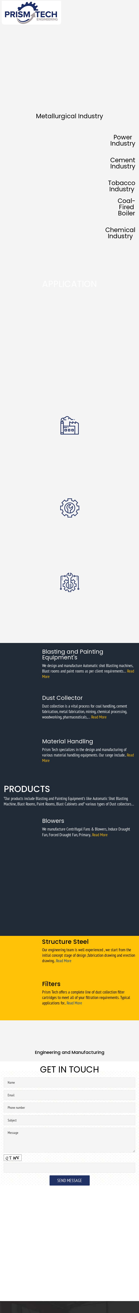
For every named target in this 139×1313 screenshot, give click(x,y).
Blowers (53, 821)
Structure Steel (65, 941)
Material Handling (67, 741)
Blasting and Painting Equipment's (72, 654)
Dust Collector (62, 698)
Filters (51, 984)
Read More (99, 717)
